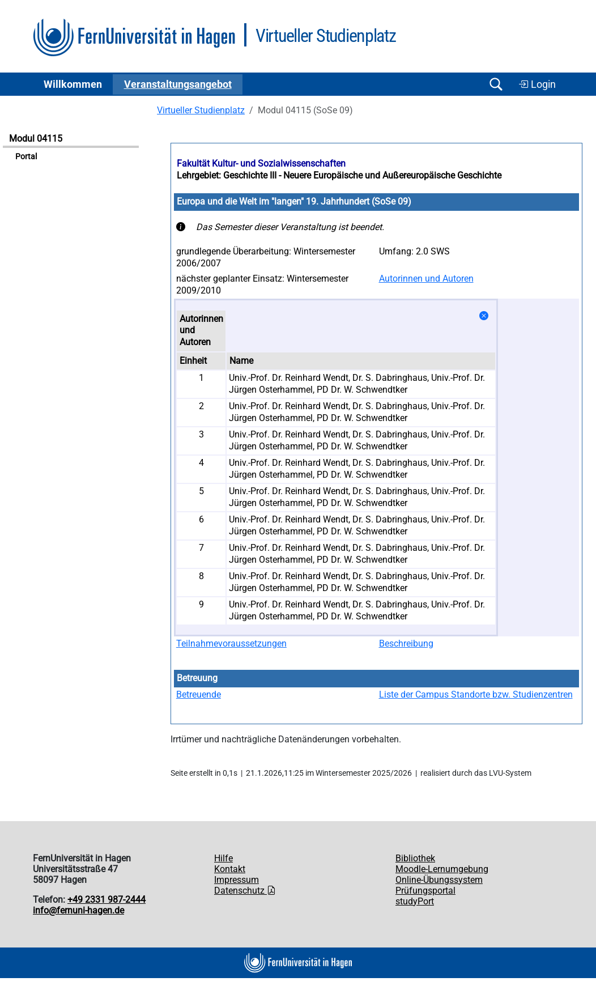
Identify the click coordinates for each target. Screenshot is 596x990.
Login (537, 84)
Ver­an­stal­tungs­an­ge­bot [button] (178, 84)
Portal (26, 157)
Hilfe (223, 858)
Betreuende (198, 694)
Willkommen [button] (73, 84)
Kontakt (229, 869)
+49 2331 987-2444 (106, 899)
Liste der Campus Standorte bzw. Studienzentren (476, 694)
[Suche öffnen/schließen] (495, 84)
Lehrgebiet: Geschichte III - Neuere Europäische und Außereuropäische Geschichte (339, 175)
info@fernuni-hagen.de (78, 910)
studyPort (414, 901)
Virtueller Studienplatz (201, 110)
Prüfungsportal (425, 890)
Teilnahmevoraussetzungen (231, 643)
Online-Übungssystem (439, 879)
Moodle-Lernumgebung (441, 869)
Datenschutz (245, 890)
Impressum (236, 879)
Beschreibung (406, 643)
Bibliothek (415, 858)
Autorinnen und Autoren (426, 278)
